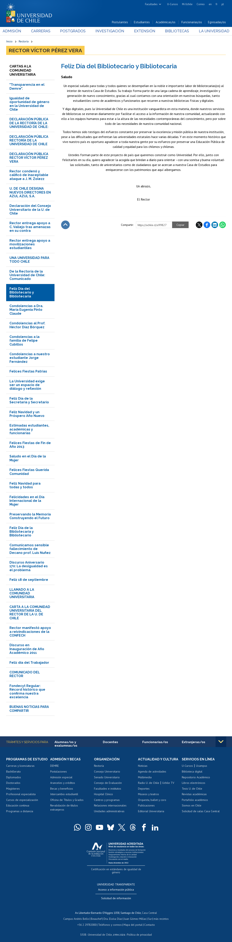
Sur (149, 915)
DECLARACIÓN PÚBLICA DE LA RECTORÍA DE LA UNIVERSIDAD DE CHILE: (28, 123)
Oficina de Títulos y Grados (67, 800)
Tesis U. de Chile (192, 789)
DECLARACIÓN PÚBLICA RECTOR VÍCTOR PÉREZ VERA (28, 158)
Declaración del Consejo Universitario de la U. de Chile (30, 210)
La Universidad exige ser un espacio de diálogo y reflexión (27, 385)
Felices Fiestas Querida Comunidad (29, 472)
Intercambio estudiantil (64, 794)
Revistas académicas (194, 794)
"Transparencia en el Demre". (26, 86)
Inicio (9, 41)
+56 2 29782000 (87, 921)
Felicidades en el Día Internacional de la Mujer (26, 501)
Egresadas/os (217, 22)
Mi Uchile (187, 4)
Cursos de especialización (22, 800)
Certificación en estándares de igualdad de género (116, 869)
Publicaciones (146, 806)
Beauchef (96, 915)
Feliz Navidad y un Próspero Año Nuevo (26, 414)
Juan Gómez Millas (135, 915)
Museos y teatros (148, 794)
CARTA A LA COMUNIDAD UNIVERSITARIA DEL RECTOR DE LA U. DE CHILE (29, 612)
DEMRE (54, 766)
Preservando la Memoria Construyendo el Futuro (30, 516)
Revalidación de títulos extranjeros (64, 808)
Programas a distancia (19, 811)
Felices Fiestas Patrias (28, 372)
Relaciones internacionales (110, 806)
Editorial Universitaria (151, 811)
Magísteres (13, 789)
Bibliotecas (174, 31)
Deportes (144, 789)
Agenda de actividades (152, 772)
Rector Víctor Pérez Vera (45, 51)
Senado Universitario (107, 777)
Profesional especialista (21, 794)
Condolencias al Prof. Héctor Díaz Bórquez (27, 325)
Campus (68, 915)
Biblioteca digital (192, 772)
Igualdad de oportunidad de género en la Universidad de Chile (29, 104)
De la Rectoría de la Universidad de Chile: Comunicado (27, 275)
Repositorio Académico (196, 777)
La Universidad (210, 31)
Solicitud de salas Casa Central (201, 811)
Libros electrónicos (193, 783)
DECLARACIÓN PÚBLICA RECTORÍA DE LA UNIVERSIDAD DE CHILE (28, 140)
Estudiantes (142, 22)
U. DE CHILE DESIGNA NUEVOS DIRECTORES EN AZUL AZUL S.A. (30, 192)
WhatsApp (222, 225)
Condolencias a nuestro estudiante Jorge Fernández (29, 358)
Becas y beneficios (61, 789)
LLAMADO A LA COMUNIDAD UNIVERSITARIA (21, 593)
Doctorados (13, 783)
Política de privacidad (139, 931)
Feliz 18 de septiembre (28, 580)
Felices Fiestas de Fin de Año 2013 (30, 445)
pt (223, 4)
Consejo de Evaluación (108, 783)
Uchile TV (168, 783)
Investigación (109, 31)
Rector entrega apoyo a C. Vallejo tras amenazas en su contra (30, 227)
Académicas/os (165, 22)
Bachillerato (13, 772)
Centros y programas (107, 800)
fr (216, 4)
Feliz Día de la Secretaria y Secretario (29, 400)
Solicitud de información (116, 895)
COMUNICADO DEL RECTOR (24, 674)
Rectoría (24, 41)
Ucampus (201, 766)
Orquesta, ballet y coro (152, 800)
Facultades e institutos (107, 789)
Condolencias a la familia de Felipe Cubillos (24, 341)
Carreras (43, 31)
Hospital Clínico (103, 794)
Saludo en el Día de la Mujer (27, 458)
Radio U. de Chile (148, 783)
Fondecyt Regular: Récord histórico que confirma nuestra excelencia (27, 691)
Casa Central (149, 909)
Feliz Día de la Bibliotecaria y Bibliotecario (21, 532)
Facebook (207, 225)
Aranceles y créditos (62, 783)
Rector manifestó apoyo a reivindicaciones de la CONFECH (30, 632)
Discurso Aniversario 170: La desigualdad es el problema (28, 566)
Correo (201, 4)
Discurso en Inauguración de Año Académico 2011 (26, 649)
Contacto (149, 921)
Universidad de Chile (100, 931)
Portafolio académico (195, 800)
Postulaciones (58, 772)
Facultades (151, 4)
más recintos (160, 915)
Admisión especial (61, 777)
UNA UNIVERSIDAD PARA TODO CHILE (29, 260)
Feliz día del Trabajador (29, 663)
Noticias (142, 766)
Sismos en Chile (191, 806)
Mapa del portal (132, 921)
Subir (65, 225)
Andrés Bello (81, 915)
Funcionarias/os (191, 22)
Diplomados (13, 777)
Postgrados (74, 31)
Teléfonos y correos (110, 921)
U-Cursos (172, 4)
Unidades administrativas (109, 811)
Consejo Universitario (107, 772)
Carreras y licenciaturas (20, 766)
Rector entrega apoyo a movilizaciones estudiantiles (29, 244)
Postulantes (120, 22)
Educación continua (17, 806)
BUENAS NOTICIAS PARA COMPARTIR (29, 709)
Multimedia (145, 777)
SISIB (84, 931)
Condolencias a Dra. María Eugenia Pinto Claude (26, 310)
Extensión (143, 31)
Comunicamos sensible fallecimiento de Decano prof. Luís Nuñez (30, 549)
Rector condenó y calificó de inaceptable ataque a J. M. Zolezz (28, 175)
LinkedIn (215, 225)
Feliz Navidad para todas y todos (25, 485)
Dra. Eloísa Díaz (113, 915)
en (210, 4)
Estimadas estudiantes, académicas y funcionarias (29, 429)
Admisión (15, 31)
